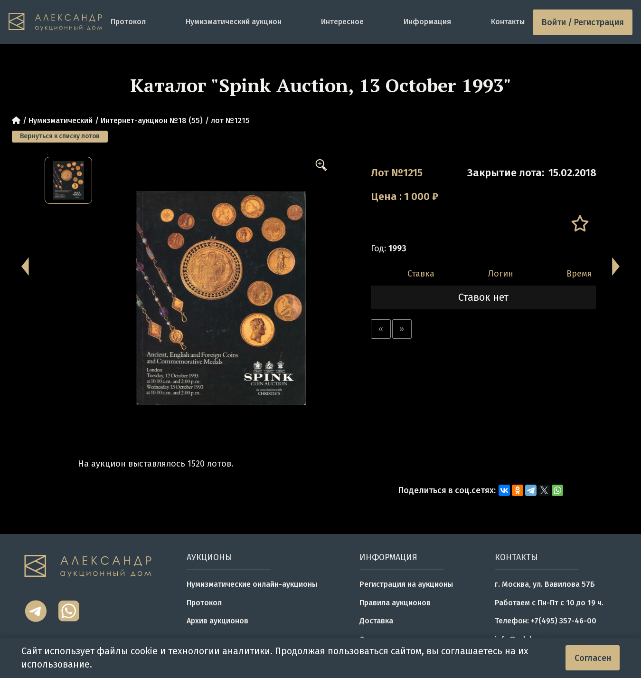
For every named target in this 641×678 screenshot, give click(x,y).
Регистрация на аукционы (406, 584)
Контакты (508, 21)
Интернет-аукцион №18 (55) (152, 120)
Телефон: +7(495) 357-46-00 (545, 620)
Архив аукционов (217, 620)
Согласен (593, 658)
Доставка (376, 620)
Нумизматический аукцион (234, 21)
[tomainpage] (56, 22)
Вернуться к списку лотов (60, 136)
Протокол (128, 21)
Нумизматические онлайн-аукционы (252, 584)
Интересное (342, 21)
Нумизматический (60, 120)
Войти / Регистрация (583, 22)
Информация (427, 21)
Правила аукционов (395, 602)
